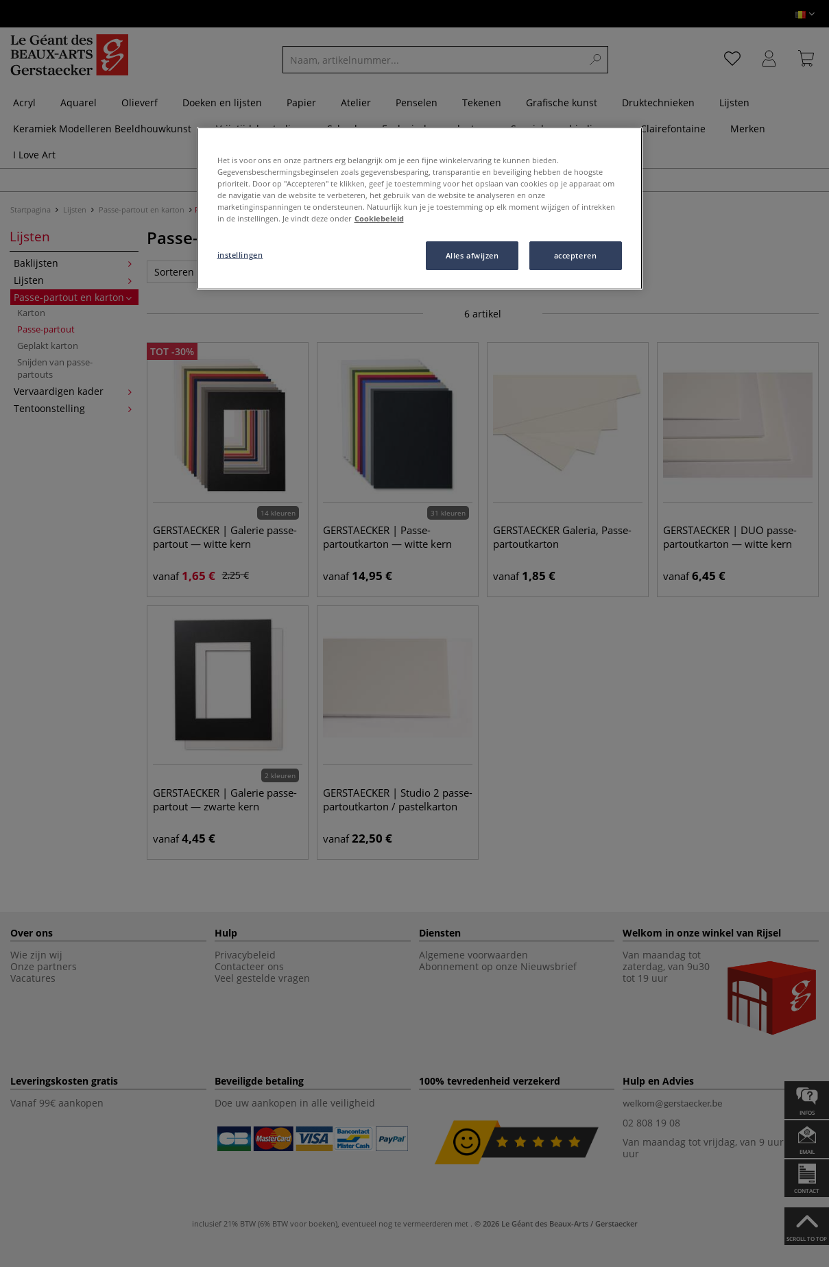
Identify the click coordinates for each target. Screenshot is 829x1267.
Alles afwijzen (472, 255)
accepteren (575, 255)
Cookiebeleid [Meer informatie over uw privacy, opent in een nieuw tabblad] (379, 218)
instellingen (240, 255)
